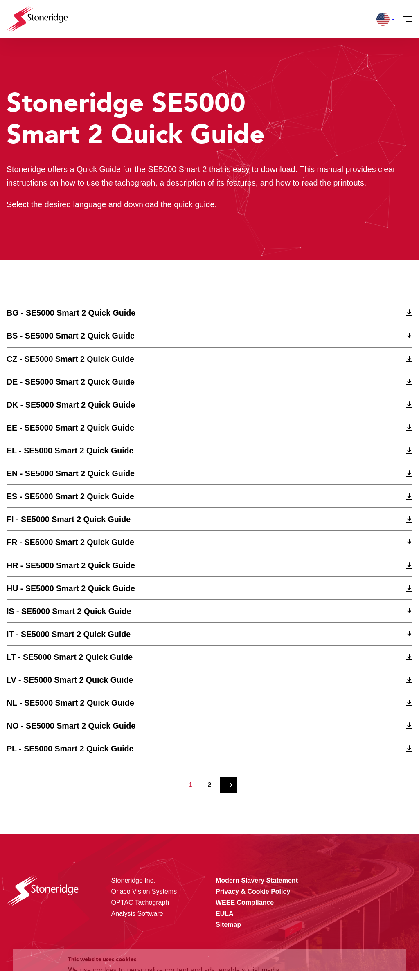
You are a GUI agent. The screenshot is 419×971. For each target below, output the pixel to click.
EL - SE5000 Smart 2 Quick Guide (70, 450)
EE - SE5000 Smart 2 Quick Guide (70, 427)
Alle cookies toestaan (347, 907)
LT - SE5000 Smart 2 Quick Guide (70, 657)
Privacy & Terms (157, 948)
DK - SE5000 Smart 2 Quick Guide (71, 404)
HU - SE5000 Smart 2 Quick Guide (71, 588)
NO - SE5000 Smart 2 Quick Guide (71, 725)
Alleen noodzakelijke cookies (348, 941)
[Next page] (228, 785)
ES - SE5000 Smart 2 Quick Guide (70, 496)
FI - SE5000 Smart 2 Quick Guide (69, 519)
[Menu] (405, 19)
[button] (383, 19)
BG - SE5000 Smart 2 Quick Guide (71, 312)
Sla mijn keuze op (348, 924)
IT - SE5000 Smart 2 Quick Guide (69, 634)
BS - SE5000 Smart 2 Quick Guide (71, 335)
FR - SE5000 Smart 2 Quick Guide (70, 542)
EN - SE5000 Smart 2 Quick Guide (71, 473)
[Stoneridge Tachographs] (37, 19)
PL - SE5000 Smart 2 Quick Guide (70, 748)
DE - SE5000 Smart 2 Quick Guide (71, 381)
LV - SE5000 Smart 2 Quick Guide (70, 679)
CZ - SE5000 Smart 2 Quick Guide (70, 358)
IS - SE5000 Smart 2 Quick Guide (69, 611)
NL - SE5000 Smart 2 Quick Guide (70, 702)
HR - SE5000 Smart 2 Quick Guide (71, 565)
